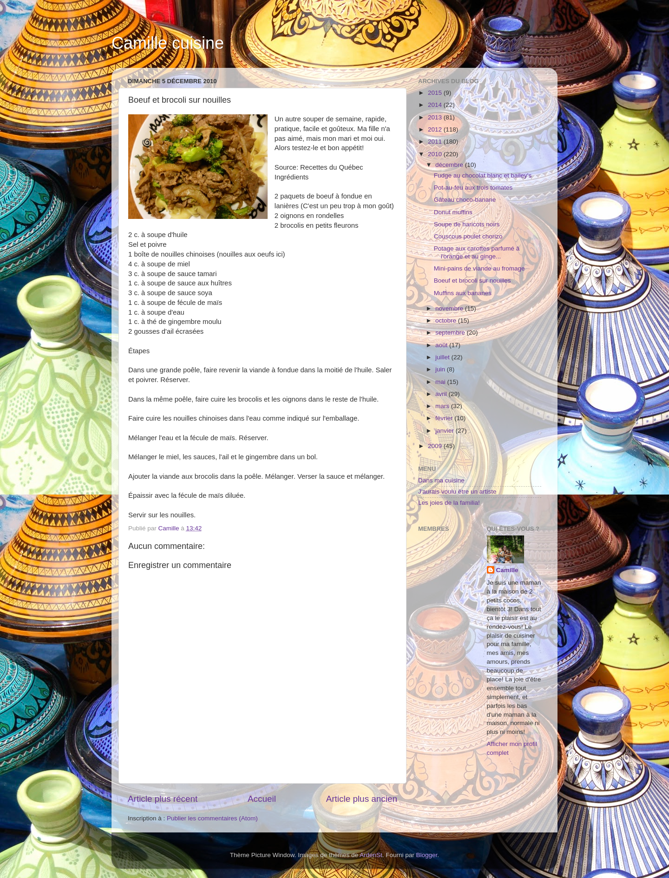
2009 (436, 445)
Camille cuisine (168, 43)
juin (441, 369)
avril (442, 393)
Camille (507, 570)
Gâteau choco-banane (465, 199)
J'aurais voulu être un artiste (457, 491)
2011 (436, 141)
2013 (436, 117)
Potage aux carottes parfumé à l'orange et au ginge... (477, 252)
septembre (451, 332)
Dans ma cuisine (441, 480)
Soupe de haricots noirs (467, 224)
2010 (436, 154)
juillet (443, 357)
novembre (450, 308)
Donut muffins (453, 212)
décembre (450, 164)
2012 (436, 129)
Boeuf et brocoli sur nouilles (472, 280)
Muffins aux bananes (463, 293)
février (444, 418)
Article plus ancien (361, 799)
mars (443, 406)
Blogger (427, 855)
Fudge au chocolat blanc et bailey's (482, 175)
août (442, 345)
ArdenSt (371, 855)
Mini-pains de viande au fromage (479, 268)
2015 (436, 92)
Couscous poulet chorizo (468, 236)
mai (441, 381)
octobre (446, 320)
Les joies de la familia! (449, 502)
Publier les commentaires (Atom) (212, 818)
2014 (436, 104)
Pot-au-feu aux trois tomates (473, 187)
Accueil (262, 799)
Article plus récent (162, 799)
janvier (445, 430)
